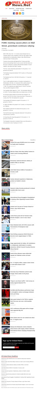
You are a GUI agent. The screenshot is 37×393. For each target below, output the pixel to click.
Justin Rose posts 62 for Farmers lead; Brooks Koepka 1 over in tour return (17, 384)
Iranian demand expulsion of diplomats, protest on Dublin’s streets (15, 371)
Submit (17, 347)
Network (22, 10)
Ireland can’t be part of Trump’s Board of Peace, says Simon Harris (15, 381)
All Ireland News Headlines (9, 356)
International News (20, 8)
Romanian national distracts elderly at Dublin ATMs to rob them (14, 364)
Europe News (11, 8)
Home (6, 8)
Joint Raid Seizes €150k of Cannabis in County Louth (12, 367)
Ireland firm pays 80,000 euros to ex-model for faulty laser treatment (16, 358)
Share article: (6, 128)
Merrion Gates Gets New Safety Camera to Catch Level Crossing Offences (17, 361)
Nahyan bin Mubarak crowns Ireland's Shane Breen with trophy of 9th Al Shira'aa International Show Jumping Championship (22, 328)
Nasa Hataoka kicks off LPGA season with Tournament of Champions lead (17, 387)
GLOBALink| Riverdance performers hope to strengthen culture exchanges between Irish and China (22, 292)
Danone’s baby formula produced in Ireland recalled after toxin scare (16, 374)
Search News (16, 10)
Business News (29, 8)
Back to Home (4, 18)
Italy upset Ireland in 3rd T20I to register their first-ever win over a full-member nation (21, 301)
